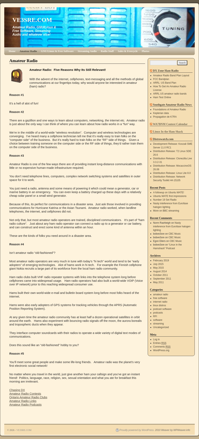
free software (160, 298)
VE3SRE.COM (32, 19)
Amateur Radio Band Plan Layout (171, 75)
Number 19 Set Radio (165, 199)
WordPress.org (161, 350)
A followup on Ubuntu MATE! (168, 192)
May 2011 (158, 282)
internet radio (160, 301)
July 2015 (158, 264)
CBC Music (175, 233)
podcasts (158, 312)
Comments (162, 346)
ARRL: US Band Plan (164, 82)
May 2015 (158, 267)
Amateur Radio (28, 51)
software (157, 320)
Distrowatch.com (163, 139)
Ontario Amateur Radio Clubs (28, 397)
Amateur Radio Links (22, 401)
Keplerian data (161, 113)
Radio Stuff (107, 51)
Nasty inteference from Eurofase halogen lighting (171, 226)
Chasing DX (17, 390)
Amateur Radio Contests (25, 393)
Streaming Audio (87, 51)
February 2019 (161, 260)
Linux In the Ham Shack (168, 131)
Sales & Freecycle (128, 51)
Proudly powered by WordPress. (137, 430)
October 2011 (160, 275)
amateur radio (160, 294)
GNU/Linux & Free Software (57, 51)
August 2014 (160, 271)
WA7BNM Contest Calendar (170, 124)
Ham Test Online (162, 97)
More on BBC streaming (166, 210)
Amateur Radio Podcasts (25, 404)
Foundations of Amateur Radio (169, 109)
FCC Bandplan (161, 79)
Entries (159, 343)
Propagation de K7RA (165, 116)
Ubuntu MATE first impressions (170, 196)
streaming (158, 323)
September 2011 (162, 278)
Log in (156, 339)
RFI (155, 316)
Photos (145, 51)
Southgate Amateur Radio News (172, 104)
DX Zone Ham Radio (166, 70)
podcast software (162, 309)
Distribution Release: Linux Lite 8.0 (172, 173)
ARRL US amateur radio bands (170, 93)
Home (12, 51)
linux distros (159, 305)
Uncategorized (161, 327)
